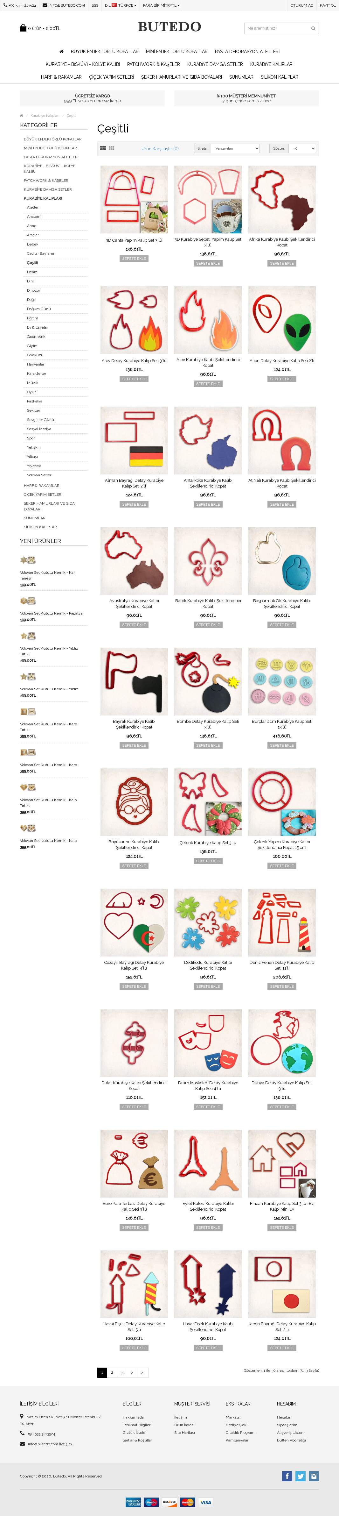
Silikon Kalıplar (279, 77)
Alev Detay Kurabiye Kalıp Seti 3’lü (134, 360)
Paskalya (34, 401)
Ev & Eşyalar (37, 327)
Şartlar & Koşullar (137, 1440)
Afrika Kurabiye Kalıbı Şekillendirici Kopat (282, 242)
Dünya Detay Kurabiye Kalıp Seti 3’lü (282, 1085)
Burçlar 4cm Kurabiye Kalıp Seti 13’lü (282, 724)
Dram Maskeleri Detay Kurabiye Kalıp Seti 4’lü (208, 1085)
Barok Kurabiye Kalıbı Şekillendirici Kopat (208, 603)
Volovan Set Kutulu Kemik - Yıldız (49, 689)
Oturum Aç (302, 5)
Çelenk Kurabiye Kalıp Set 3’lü (208, 842)
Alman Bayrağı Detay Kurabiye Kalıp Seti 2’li (134, 483)
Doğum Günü (39, 309)
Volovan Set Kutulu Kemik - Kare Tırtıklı (48, 727)
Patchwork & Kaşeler (153, 64)
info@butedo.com (64, 5)
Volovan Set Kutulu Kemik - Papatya (51, 613)
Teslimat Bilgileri (137, 1425)
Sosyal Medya (39, 429)
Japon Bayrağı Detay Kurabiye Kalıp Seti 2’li (282, 1326)
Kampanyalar (237, 1440)
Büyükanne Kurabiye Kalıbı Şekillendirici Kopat (134, 844)
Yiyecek (34, 466)
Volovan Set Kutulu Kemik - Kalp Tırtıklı (48, 803)
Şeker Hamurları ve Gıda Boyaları (181, 77)
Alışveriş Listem (291, 1432)
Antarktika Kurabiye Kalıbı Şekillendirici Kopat (208, 483)
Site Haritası (184, 1432)
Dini (30, 281)
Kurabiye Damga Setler (215, 64)
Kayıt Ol (328, 5)
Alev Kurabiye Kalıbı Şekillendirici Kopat (208, 362)
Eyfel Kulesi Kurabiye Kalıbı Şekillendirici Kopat (208, 1206)
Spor (31, 438)
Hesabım (285, 1417)
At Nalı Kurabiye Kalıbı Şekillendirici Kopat (282, 483)
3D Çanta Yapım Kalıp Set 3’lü (134, 240)
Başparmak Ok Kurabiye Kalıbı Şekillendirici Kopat (282, 603)
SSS (95, 5)
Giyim (32, 346)
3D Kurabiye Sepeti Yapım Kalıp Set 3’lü (208, 242)
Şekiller (33, 410)
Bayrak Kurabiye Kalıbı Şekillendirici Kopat (134, 724)
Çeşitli (72, 116)
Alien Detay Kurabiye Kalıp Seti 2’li (282, 360)
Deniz (32, 272)
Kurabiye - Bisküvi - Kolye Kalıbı (83, 64)
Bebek (32, 244)
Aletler (32, 207)
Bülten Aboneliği (291, 1440)
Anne (31, 226)
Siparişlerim (287, 1425)
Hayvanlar (35, 364)
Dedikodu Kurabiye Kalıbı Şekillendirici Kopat (208, 965)
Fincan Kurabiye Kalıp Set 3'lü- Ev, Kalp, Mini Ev (282, 1206)
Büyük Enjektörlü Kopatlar (105, 51)
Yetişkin (34, 447)
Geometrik (36, 336)
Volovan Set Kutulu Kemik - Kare (48, 765)
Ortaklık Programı (240, 1432)
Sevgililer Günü (40, 419)
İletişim (65, 1444)
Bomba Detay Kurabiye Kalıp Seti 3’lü (208, 724)
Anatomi (34, 216)
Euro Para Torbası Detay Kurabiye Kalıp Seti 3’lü (134, 1206)
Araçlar (33, 235)
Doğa (31, 299)
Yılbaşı (32, 456)
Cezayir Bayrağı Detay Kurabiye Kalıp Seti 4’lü (134, 965)
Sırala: (202, 148)
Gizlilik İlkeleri (135, 1432)
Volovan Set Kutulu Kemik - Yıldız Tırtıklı (49, 651)
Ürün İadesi (184, 1425)
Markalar (233, 1417)
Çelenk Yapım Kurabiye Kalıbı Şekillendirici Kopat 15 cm (282, 844)
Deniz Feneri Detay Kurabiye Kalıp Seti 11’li (282, 965)
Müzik (32, 383)
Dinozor (33, 290)
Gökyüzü (35, 355)
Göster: (279, 148)
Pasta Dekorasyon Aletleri (247, 51)
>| (142, 1372)
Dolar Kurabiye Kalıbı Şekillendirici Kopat (134, 1085)
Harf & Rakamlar (61, 77)
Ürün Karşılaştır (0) (160, 148)
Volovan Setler (39, 475)
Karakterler (36, 373)
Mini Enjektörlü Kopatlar (177, 51)
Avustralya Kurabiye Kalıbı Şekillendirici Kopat (134, 603)
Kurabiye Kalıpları (272, 64)
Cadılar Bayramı (40, 253)
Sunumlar (241, 77)
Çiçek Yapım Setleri (111, 77)
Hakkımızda (133, 1417)
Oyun (32, 392)
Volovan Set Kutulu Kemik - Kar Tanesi (47, 575)
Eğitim (32, 318)
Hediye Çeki (236, 1425)
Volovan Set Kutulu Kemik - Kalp (48, 840)
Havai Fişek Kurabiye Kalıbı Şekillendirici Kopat (208, 1326)
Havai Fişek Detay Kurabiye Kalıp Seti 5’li (134, 1326)
